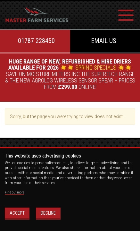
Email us (103, 41)
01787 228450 (36, 41)
